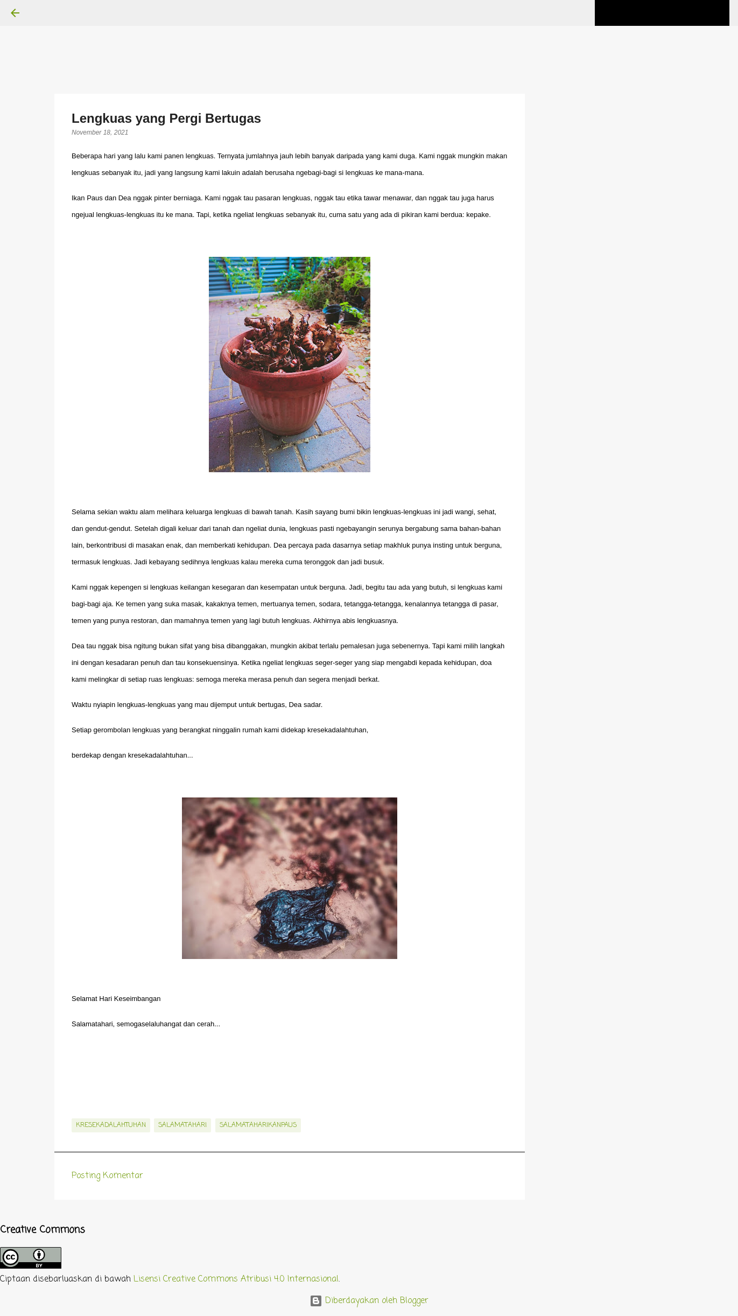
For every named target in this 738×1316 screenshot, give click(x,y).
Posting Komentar (107, 1176)
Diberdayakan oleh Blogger (369, 1300)
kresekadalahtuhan (111, 1125)
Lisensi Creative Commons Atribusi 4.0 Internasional (236, 1279)
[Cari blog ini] (672, 13)
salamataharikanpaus (258, 1125)
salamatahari (182, 1125)
